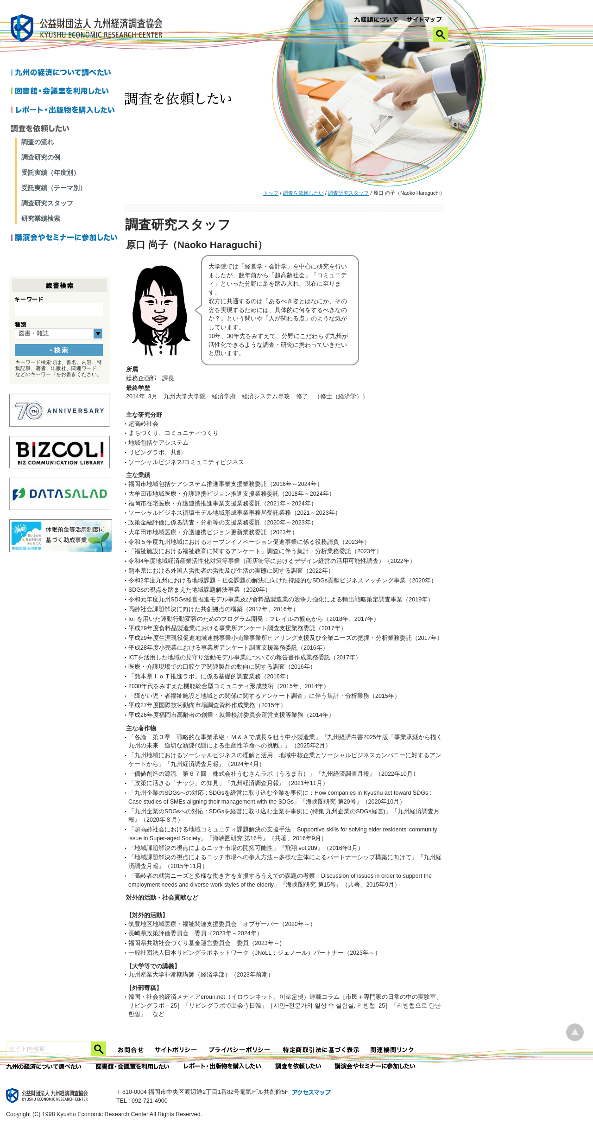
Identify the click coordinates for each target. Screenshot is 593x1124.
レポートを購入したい (65, 110)
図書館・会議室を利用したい (65, 91)
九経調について (375, 20)
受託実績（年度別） (50, 172)
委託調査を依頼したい (298, 1066)
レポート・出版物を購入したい (223, 1066)
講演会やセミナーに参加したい (65, 238)
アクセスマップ (311, 1093)
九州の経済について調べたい (65, 73)
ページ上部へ (575, 1032)
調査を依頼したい (303, 193)
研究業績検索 (40, 218)
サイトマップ (424, 20)
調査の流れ (37, 142)
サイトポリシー (176, 1050)
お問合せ (131, 1050)
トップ (270, 193)
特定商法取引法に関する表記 (321, 1050)
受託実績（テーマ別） (53, 188)
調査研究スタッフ (348, 193)
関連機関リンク (392, 1050)
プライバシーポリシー (240, 1050)
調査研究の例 (40, 157)
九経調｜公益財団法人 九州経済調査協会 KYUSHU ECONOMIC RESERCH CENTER (89, 29)
